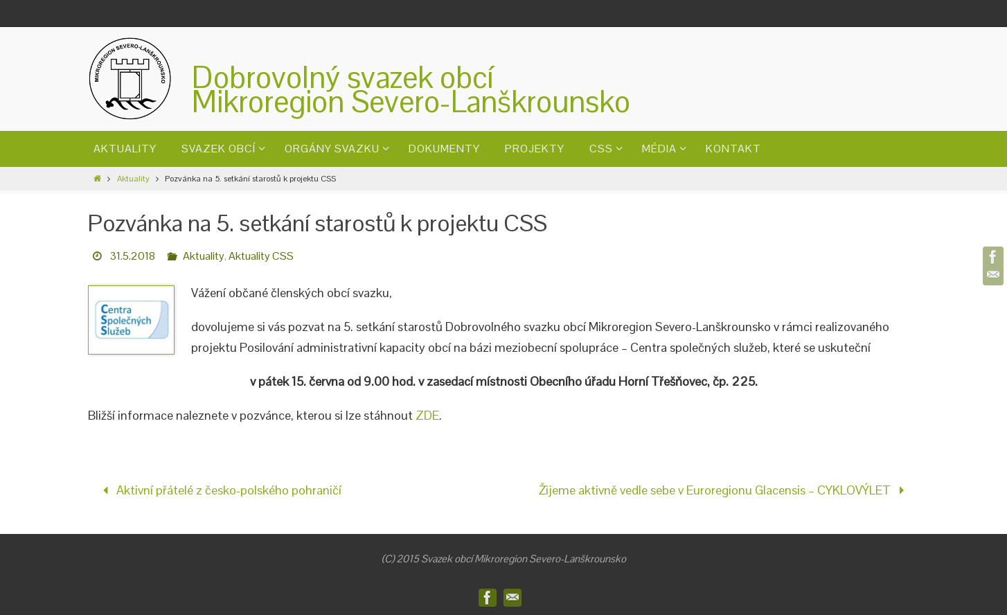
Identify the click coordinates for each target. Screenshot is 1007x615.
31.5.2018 (132, 256)
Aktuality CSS (261, 256)
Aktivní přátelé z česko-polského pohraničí (218, 490)
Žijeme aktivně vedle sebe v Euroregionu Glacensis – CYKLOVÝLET (725, 490)
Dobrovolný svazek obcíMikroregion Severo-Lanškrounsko (411, 89)
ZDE (427, 415)
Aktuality (133, 178)
